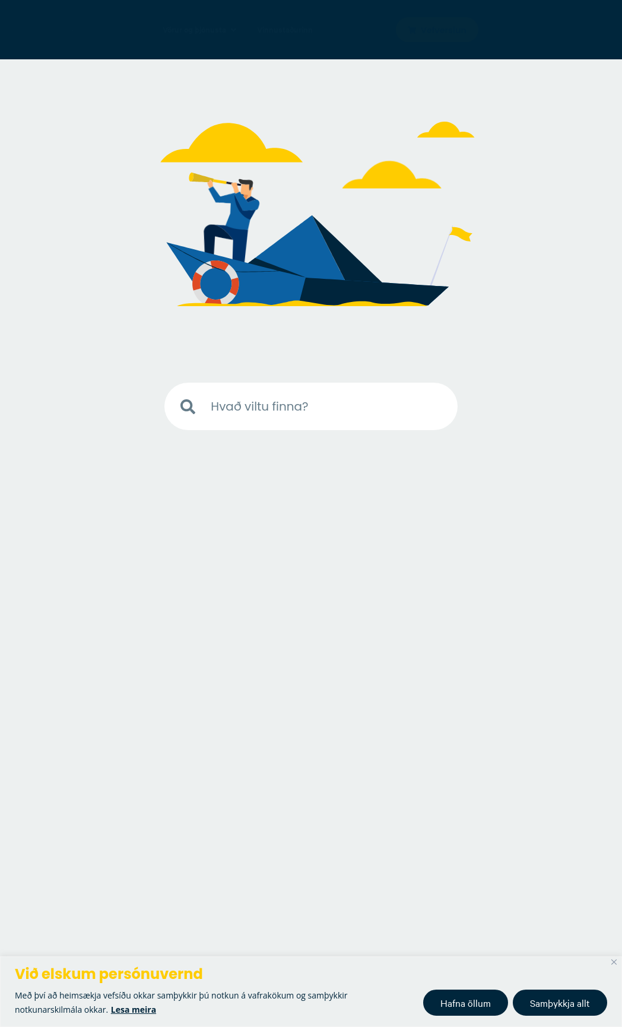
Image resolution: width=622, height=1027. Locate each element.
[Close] (614, 962)
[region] (311, 991)
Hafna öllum (465, 1002)
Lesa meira (133, 1009)
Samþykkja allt (560, 1002)
